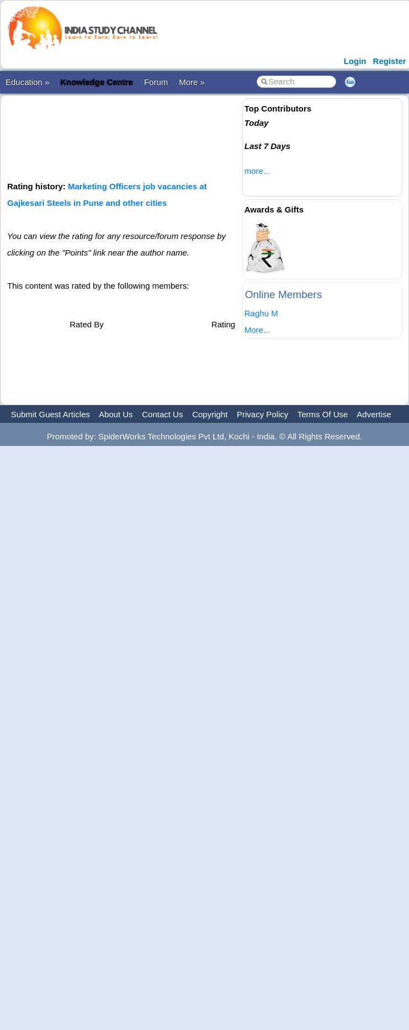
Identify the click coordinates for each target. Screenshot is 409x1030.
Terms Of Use (323, 414)
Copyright (209, 414)
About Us (116, 414)
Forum (156, 82)
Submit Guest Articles (50, 414)
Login (355, 61)
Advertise (374, 414)
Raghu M (261, 313)
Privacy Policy (262, 414)
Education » (27, 82)
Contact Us (162, 414)
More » (192, 82)
